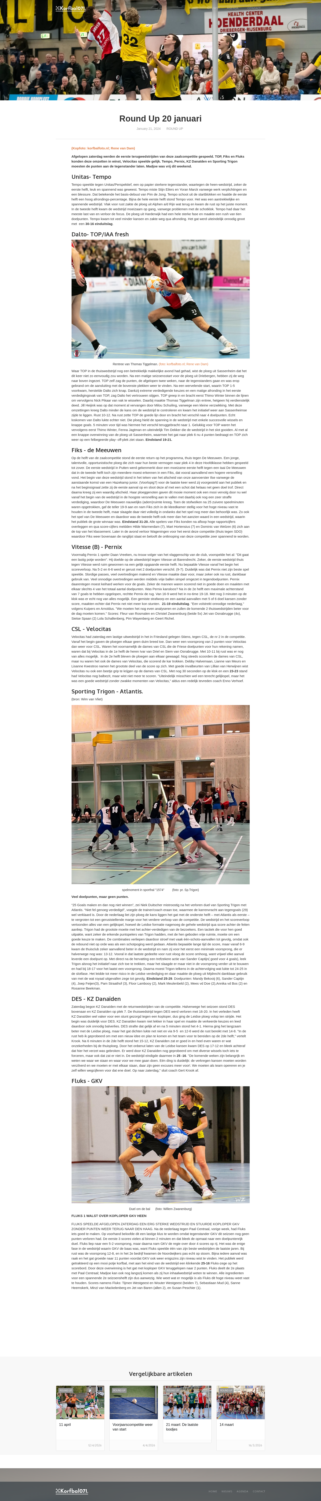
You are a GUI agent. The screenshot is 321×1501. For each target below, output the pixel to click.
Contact (254, 8)
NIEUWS (212, 8)
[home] (71, 9)
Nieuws (227, 1491)
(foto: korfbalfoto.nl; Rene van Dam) (183, 364)
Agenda (233, 8)
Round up (175, 128)
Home (193, 8)
